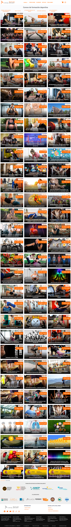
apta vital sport (3, 480)
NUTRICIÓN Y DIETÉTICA (41, 10)
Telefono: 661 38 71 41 (62, 520)
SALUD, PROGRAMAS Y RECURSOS (53, 11)
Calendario (38, 2)
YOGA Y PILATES (18, 10)
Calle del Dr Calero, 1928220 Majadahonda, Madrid (40, 519)
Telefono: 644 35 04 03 (27, 521)
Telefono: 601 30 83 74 (4, 520)
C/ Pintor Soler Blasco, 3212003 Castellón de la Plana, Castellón (17, 519)
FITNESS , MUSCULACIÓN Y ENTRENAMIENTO (6, 11)
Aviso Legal (54, 525)
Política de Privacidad (35, 525)
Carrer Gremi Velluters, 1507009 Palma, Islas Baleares (63, 519)
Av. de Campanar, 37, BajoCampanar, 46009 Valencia (5, 519)
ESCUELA (49, 507)
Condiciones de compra (62, 525)
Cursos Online (32, 2)
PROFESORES (50, 509)
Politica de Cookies (46, 525)
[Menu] (62, 2)
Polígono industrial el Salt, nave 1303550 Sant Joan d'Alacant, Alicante (29, 519)
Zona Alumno (50, 2)
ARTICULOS (26, 509)
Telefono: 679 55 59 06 (51, 521)
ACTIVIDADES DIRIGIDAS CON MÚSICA (29, 11)
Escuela (26, 2)
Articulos (44, 2)
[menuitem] (26, 2)
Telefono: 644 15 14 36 (16, 521)
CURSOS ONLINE (27, 507)
